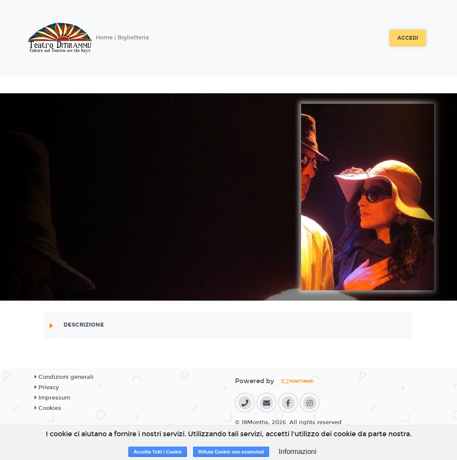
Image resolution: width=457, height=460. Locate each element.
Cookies (48, 408)
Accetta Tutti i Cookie (157, 451)
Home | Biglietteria (122, 37)
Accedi (407, 38)
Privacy (47, 387)
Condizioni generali (64, 377)
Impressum (52, 397)
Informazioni (297, 451)
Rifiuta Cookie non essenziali (231, 451)
